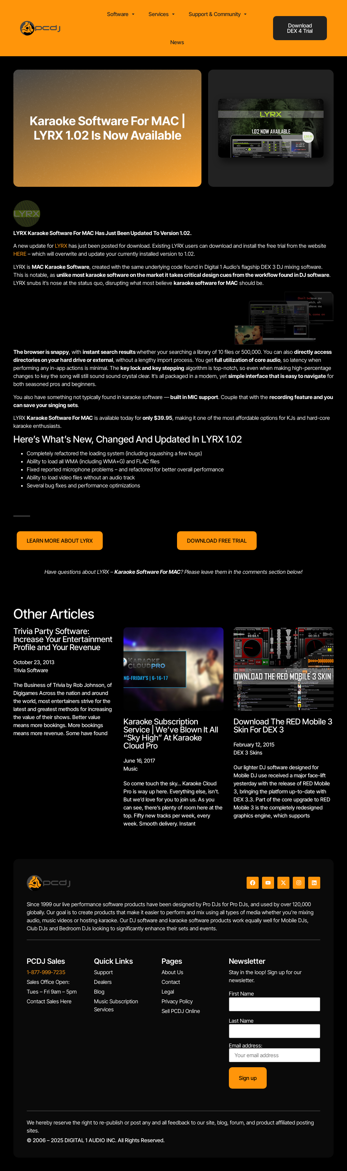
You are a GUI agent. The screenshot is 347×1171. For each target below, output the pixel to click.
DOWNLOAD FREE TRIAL (217, 540)
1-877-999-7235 (46, 972)
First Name (241, 993)
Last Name (241, 1020)
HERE (19, 253)
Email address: (274, 1052)
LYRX (61, 245)
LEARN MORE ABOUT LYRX (60, 540)
